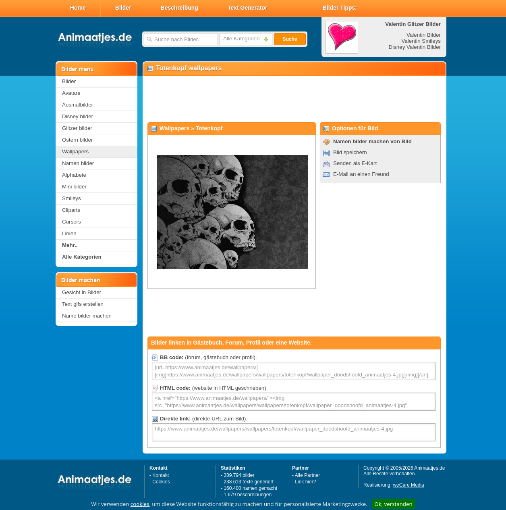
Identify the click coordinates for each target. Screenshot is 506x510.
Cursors (71, 222)
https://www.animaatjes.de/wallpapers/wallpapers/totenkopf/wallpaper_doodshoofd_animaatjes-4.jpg (293, 432)
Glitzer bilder (77, 128)
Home (78, 7)
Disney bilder (77, 116)
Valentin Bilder (423, 35)
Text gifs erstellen (83, 304)
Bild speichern (350, 152)
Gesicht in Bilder (81, 292)
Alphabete (74, 175)
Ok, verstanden (393, 504)
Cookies (161, 482)
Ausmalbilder (77, 105)
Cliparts (71, 210)
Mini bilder (74, 187)
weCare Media (408, 485)
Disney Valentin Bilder (415, 47)
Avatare (71, 93)
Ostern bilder (77, 140)
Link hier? (305, 482)
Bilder (123, 7)
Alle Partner (307, 475)
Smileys (71, 198)
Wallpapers (75, 151)
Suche (289, 39)
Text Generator (248, 7)
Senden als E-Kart (355, 163)
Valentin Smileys (421, 41)
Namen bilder (78, 163)
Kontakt (160, 475)
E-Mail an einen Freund (361, 174)
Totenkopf (209, 128)
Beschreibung (179, 7)
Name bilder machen (87, 316)
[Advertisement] (294, 99)
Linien (69, 233)
